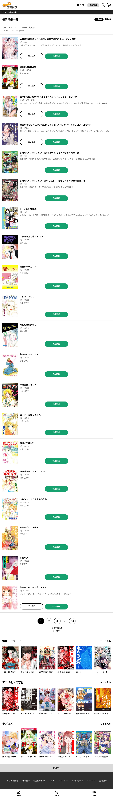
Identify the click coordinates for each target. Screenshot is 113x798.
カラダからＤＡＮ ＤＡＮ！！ (34, 471)
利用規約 (26, 780)
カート (56, 795)
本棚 (94, 795)
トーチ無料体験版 (28, 209)
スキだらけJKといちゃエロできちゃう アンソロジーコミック (48, 97)
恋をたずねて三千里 (29, 527)
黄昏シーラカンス (28, 266)
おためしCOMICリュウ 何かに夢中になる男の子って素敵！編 (49, 152)
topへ (56, 767)
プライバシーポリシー (58, 780)
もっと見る (105, 641)
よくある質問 (12, 780)
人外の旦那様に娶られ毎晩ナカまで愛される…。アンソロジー (49, 39)
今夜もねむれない (28, 325)
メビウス (24, 557)
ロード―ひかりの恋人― (31, 415)
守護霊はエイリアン (29, 384)
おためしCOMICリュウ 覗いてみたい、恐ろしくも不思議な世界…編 (52, 180)
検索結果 (12, 12)
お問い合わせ (77, 780)
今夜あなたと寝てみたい (31, 236)
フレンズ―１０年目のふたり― (34, 499)
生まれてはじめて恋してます (33, 587)
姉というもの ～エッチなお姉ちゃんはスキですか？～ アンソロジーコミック (55, 125)
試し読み (31, 56)
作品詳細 (56, 56)
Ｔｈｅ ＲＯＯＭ (28, 296)
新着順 (108, 19)
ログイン (81, 5)
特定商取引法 (39, 780)
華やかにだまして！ (29, 354)
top (4, 12)
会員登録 (93, 5)
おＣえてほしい (27, 443)
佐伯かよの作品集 (28, 67)
